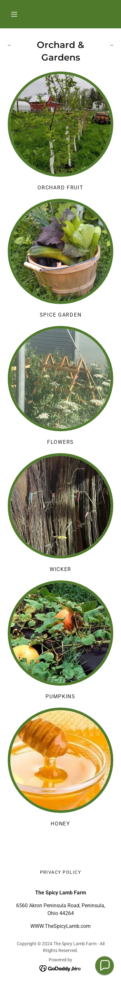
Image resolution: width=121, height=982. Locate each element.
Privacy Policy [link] (60, 872)
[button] (14, 14)
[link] (60, 967)
